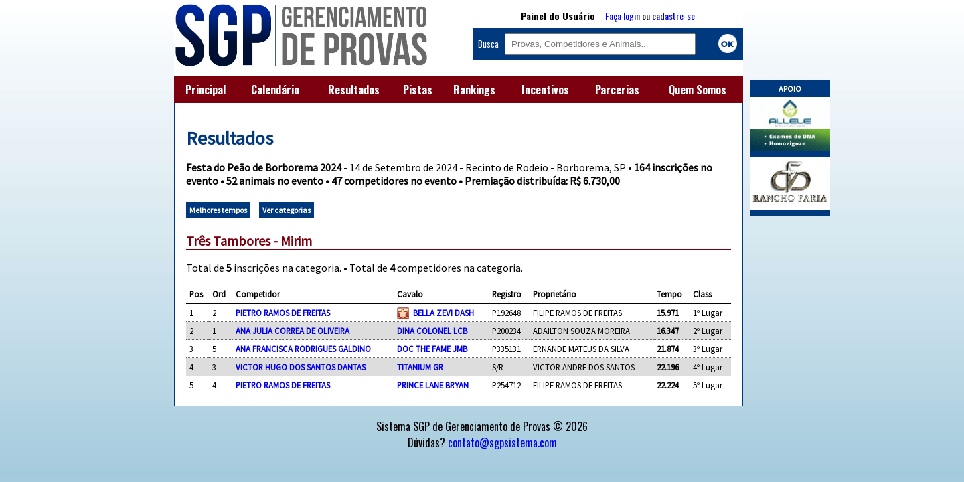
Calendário (275, 90)
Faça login (622, 16)
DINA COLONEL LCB (432, 330)
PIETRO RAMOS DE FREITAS (283, 312)
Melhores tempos (218, 210)
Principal (205, 90)
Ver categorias (286, 210)
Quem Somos (697, 90)
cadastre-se (673, 16)
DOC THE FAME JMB (432, 348)
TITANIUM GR (420, 367)
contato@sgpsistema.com (502, 442)
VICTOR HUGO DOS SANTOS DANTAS (301, 367)
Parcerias (617, 90)
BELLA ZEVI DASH (443, 312)
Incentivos (545, 90)
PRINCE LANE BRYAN (433, 385)
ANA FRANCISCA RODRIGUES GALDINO (303, 348)
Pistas (417, 90)
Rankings (474, 90)
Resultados (354, 90)
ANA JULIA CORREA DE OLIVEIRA (292, 330)
